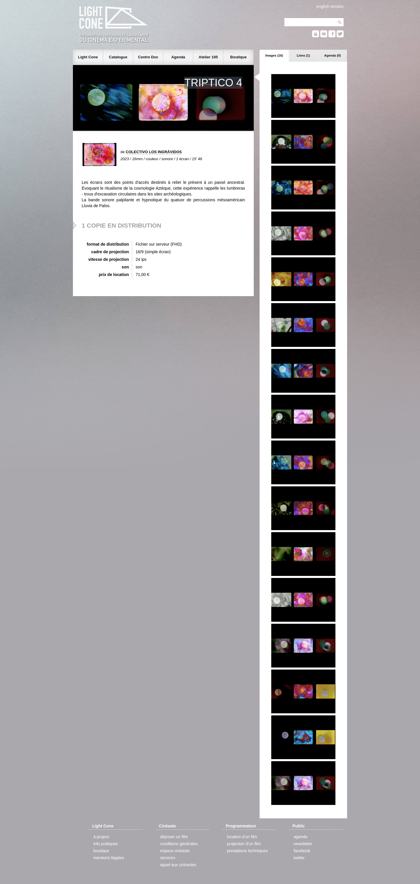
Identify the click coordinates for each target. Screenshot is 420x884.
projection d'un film (244, 843)
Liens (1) (303, 55)
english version (330, 6)
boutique (101, 850)
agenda (300, 836)
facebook (302, 850)
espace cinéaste (175, 850)
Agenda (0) (332, 55)
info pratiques (105, 843)
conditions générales (178, 843)
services (167, 857)
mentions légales (108, 857)
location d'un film (242, 836)
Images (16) (274, 55)
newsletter (303, 843)
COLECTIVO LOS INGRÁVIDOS (154, 152)
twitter (299, 857)
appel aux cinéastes (178, 864)
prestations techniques (247, 850)
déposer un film (174, 836)
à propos (101, 836)
